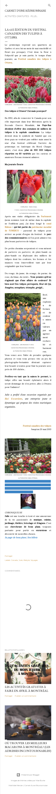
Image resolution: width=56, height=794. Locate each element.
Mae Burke (40, 780)
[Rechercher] (49, 5)
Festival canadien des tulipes (37, 426)
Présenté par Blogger (28, 775)
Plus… (34, 16)
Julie (21, 560)
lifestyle (26, 560)
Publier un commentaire (25, 696)
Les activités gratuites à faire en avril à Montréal (26, 689)
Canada (14, 560)
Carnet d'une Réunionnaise (25, 10)
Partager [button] (9, 556)
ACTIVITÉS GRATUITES (17, 16)
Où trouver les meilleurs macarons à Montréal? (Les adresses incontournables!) (28, 747)
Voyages (34, 560)
